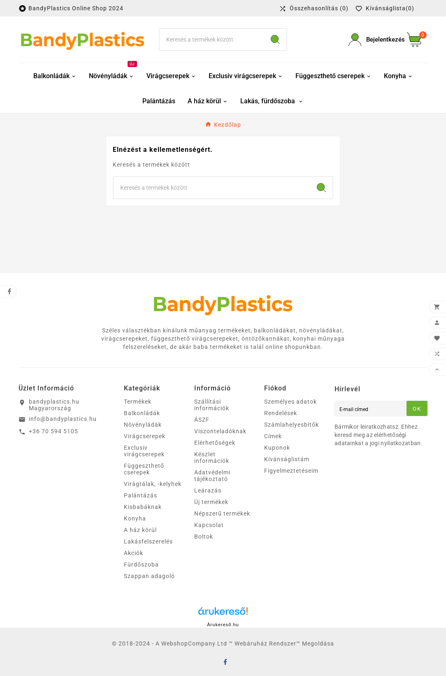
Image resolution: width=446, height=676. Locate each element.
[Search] (275, 39)
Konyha (135, 518)
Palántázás (140, 495)
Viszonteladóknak (220, 431)
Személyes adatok (290, 401)
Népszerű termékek (222, 513)
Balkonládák (142, 413)
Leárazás (207, 490)
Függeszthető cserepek (144, 469)
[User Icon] (372, 39)
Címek (273, 436)
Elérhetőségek (214, 442)
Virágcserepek (144, 436)
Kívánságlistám (286, 459)
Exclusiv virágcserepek (144, 451)
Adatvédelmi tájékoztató (212, 475)
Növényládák (143, 424)
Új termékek (211, 502)
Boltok (203, 536)
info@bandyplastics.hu (63, 419)
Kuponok (277, 447)
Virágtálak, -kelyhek (152, 484)
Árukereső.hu (223, 624)
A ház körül (140, 530)
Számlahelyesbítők (291, 424)
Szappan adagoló (149, 576)
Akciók (133, 553)
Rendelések (280, 413)
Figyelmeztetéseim (291, 470)
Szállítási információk (211, 404)
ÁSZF (201, 419)
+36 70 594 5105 (53, 431)
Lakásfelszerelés (148, 541)
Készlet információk (211, 457)
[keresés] (212, 39)
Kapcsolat (209, 525)
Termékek (137, 401)
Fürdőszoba (141, 564)
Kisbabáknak (143, 507)
